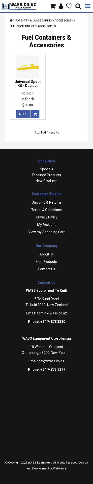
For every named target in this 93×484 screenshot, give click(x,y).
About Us (46, 254)
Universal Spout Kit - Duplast (28, 83)
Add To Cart (35, 114)
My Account (46, 225)
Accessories (64, 20)
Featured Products (46, 175)
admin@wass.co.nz (51, 313)
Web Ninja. (60, 468)
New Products (47, 181)
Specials (46, 169)
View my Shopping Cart (46, 232)
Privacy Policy (46, 217)
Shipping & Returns (47, 202)
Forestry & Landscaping (33, 20)
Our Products (46, 262)
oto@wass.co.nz (51, 361)
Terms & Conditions (46, 210)
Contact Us (46, 269)
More (23, 114)
